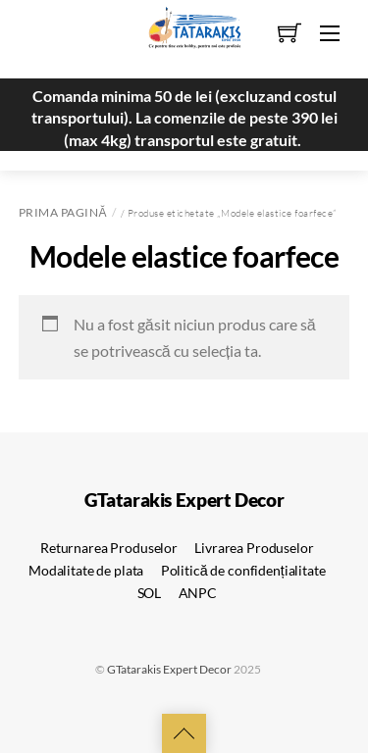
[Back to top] (184, 733)
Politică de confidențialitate (243, 570)
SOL (149, 592)
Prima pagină (63, 212)
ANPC (198, 592)
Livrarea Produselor (253, 547)
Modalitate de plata (85, 570)
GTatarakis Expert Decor (169, 669)
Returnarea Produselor (109, 547)
